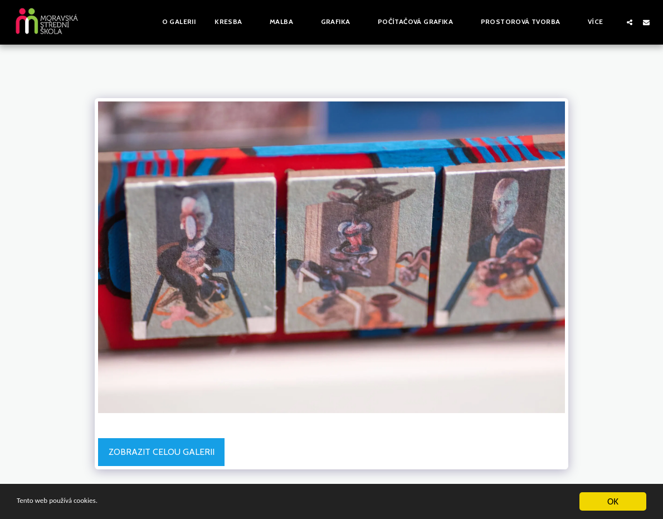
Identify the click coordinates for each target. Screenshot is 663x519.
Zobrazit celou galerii (161, 452)
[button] (233, 22)
